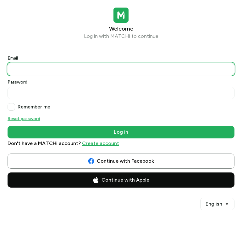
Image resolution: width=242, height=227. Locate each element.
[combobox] (217, 204)
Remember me (34, 107)
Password (17, 82)
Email (13, 58)
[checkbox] (11, 107)
